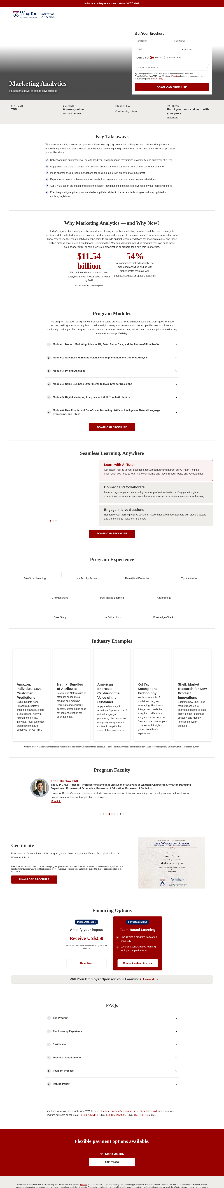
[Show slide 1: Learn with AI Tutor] (156, 481)
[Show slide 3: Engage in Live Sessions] (156, 526)
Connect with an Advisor (137, 995)
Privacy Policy (157, 79)
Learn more (172, 117)
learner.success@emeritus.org (119, 1143)
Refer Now (86, 995)
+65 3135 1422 (142, 1147)
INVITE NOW (132, 3)
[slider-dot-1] (50, 550)
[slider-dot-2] (53, 550)
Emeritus (175, 76)
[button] (105, 752)
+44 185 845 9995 (116, 1147)
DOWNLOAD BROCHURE (172, 87)
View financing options (126, 111)
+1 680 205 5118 (88, 1147)
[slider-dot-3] (56, 550)
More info (56, 833)
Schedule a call (148, 1143)
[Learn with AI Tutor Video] (53, 504)
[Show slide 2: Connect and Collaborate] (156, 504)
